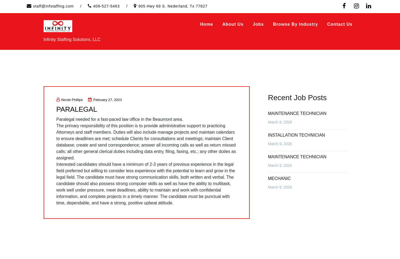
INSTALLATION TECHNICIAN (296, 135)
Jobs (258, 24)
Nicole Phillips (69, 100)
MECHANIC (279, 178)
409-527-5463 (106, 6)
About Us (232, 24)
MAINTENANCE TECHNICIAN (297, 113)
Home (206, 24)
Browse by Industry (295, 24)
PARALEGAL (76, 109)
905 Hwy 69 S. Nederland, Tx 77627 (172, 6)
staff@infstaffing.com (53, 6)
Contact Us (339, 24)
